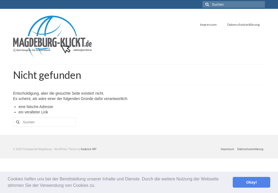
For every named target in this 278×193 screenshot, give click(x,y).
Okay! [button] (251, 182)
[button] (97, 186)
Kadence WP (88, 149)
